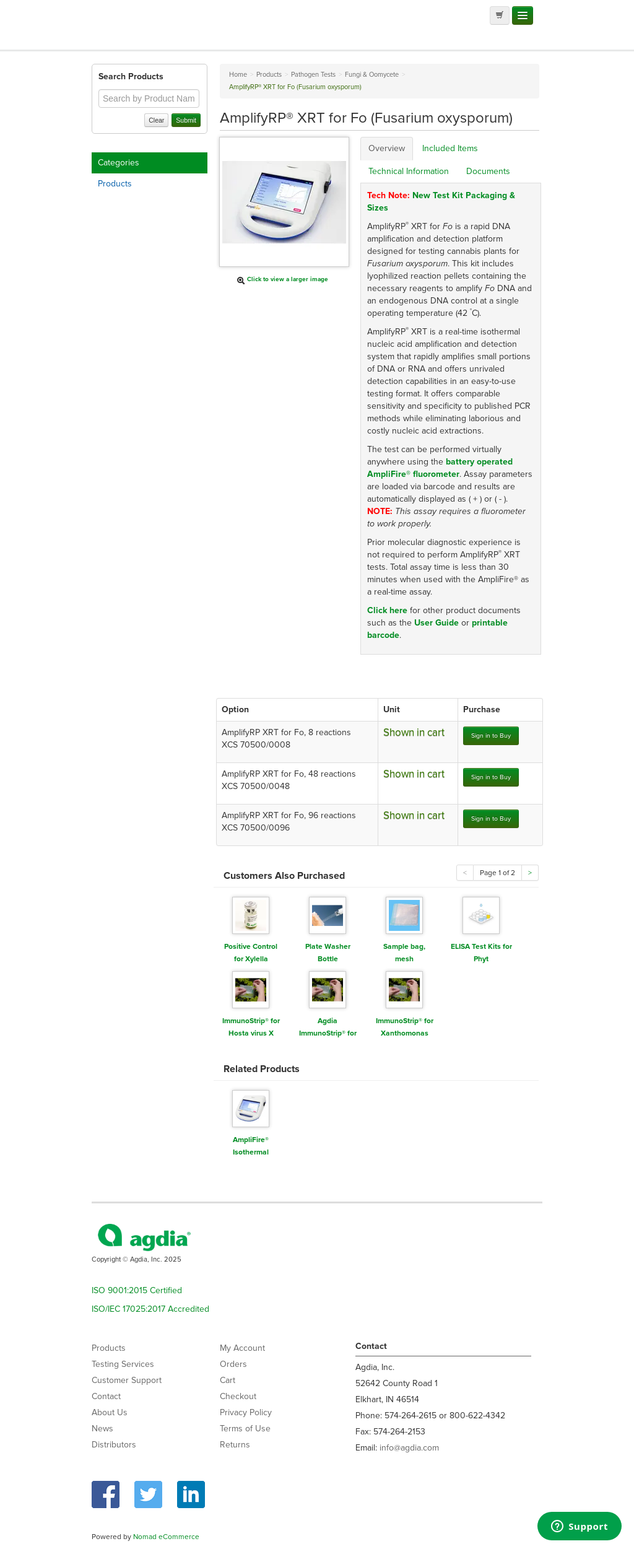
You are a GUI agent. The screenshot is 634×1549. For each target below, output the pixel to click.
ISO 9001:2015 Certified (137, 1290)
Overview (386, 148)
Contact (106, 1396)
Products (115, 183)
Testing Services (123, 1364)
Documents (488, 171)
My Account (242, 1348)
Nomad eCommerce (166, 1536)
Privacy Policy (246, 1412)
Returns (235, 1444)
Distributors (114, 1444)
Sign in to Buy (491, 735)
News (102, 1428)
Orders (233, 1364)
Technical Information (408, 171)
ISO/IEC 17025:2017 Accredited (150, 1309)
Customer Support (127, 1380)
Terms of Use (245, 1428)
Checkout (238, 1396)
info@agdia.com (409, 1447)
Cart (227, 1380)
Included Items (450, 148)
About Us (110, 1412)
